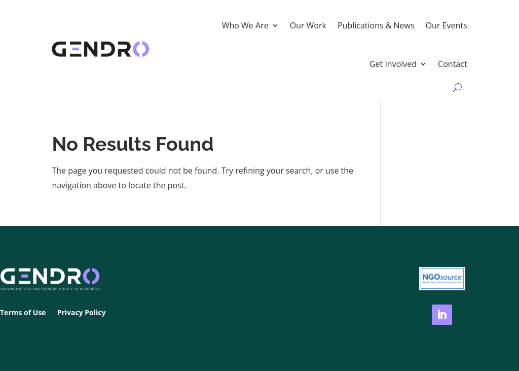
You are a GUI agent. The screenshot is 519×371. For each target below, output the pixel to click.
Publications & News (376, 25)
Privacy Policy (81, 313)
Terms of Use (23, 313)
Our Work (308, 25)
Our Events (446, 25)
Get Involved (393, 64)
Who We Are (245, 25)
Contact (452, 64)
